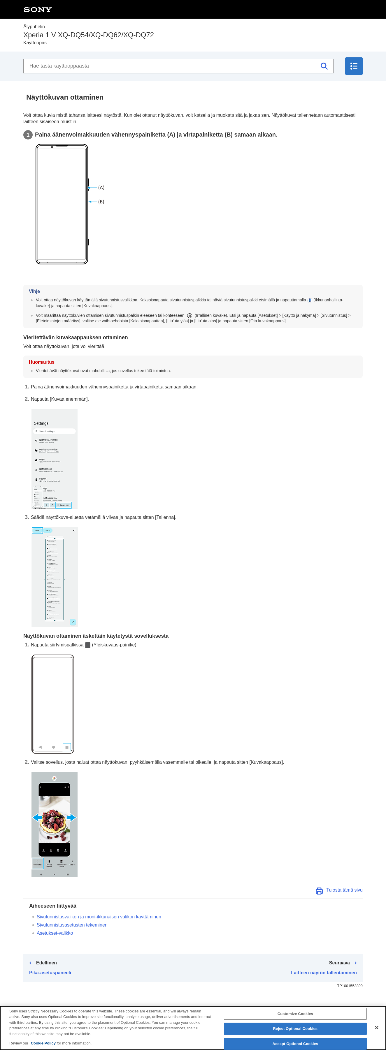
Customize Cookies (295, 1018)
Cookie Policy (44, 1048)
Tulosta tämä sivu (344, 890)
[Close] (376, 1032)
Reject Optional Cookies (295, 1033)
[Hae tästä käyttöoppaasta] (178, 66)
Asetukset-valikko (55, 933)
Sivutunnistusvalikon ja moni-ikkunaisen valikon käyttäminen (99, 916)
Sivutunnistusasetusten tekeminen (72, 924)
